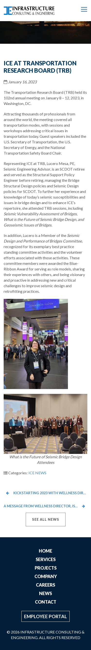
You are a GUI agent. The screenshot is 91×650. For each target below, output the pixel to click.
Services (46, 559)
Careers (45, 585)
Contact (45, 602)
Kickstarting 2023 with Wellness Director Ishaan (46, 493)
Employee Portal (45, 616)
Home (45, 551)
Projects (46, 568)
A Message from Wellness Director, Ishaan (44, 506)
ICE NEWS (37, 472)
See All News (45, 519)
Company (45, 576)
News (45, 593)
